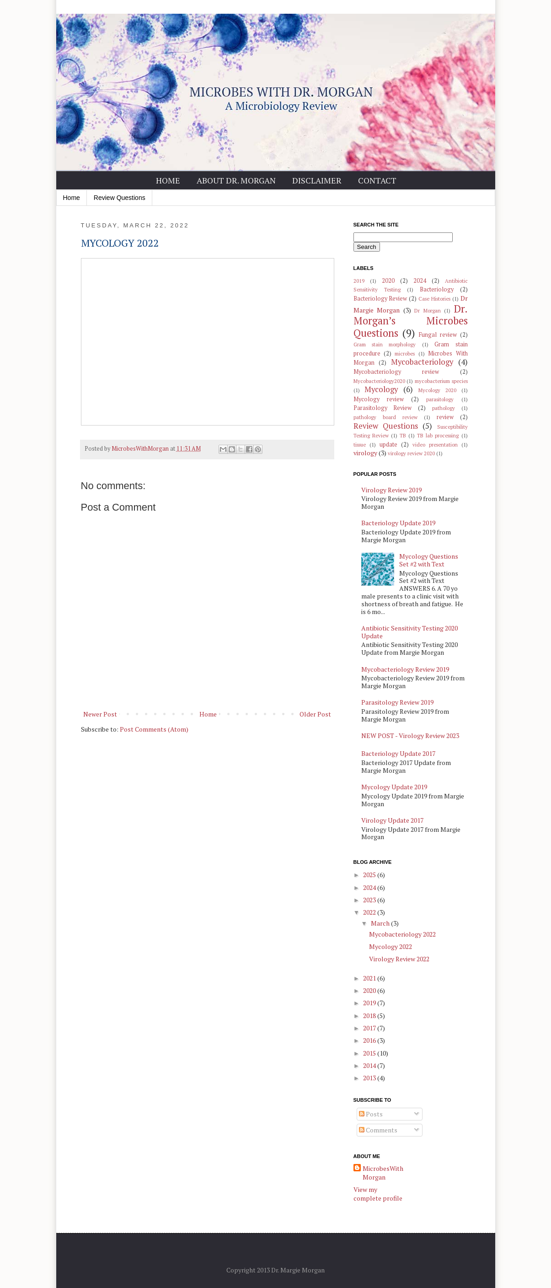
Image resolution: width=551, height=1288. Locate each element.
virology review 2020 (411, 453)
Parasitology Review (382, 408)
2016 (370, 1040)
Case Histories (434, 298)
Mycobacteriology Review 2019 (405, 669)
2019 (358, 280)
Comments (378, 1130)
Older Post (315, 714)
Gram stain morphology (384, 344)
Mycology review (378, 399)
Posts (371, 1114)
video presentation (435, 444)
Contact (377, 180)
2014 (370, 1065)
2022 (370, 912)
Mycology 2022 (390, 946)
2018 (370, 1015)
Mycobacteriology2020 (379, 380)
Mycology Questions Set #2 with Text (428, 560)
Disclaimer (317, 180)
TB (403, 435)
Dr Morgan (427, 310)
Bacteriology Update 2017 (398, 753)
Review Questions (119, 197)
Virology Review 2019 (391, 489)
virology (365, 452)
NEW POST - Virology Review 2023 (410, 735)
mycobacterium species (441, 380)
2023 (370, 899)
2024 (419, 281)
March (381, 923)
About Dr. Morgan (236, 180)
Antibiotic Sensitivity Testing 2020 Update (409, 632)
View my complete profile (377, 1194)
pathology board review (385, 417)
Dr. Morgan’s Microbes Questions (410, 321)
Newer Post (100, 714)
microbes (405, 353)
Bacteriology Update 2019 (398, 522)
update (388, 444)
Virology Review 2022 (399, 958)
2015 (370, 1053)
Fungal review (438, 335)
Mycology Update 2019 (394, 786)
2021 (370, 978)
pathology (443, 407)
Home (168, 180)
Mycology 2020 (437, 390)
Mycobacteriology (422, 362)
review (445, 417)
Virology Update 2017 (392, 820)
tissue (359, 444)
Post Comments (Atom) (154, 729)
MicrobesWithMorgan (383, 1173)
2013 (370, 1077)
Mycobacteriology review (396, 372)
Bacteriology (437, 289)
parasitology (440, 399)
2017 (370, 1028)
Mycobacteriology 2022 (402, 934)
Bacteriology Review (380, 298)
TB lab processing (438, 435)
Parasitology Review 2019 (397, 702)
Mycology (381, 389)
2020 (388, 281)
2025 (370, 874)
